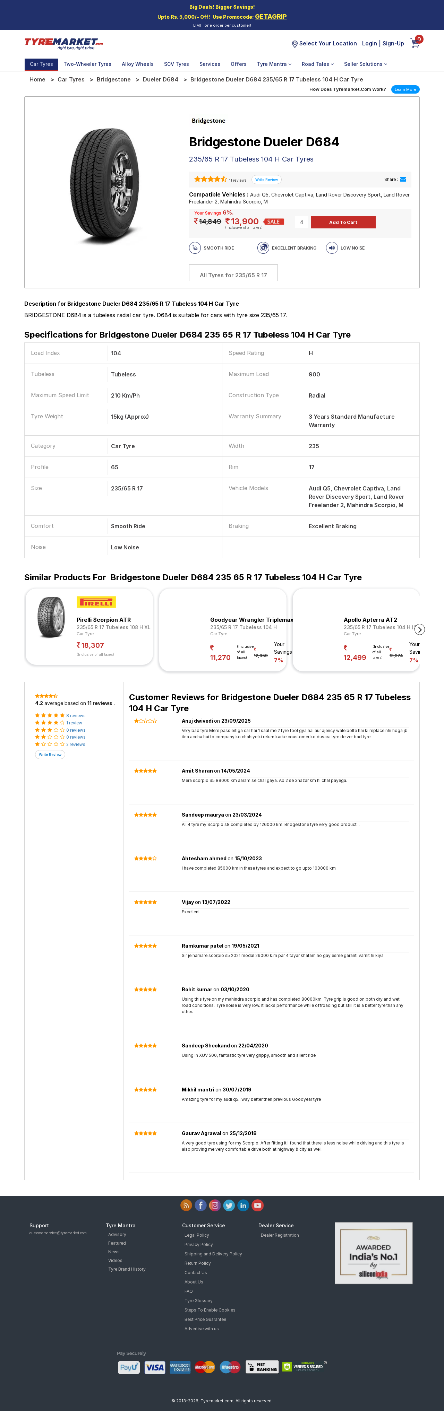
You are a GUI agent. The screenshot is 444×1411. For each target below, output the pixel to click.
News (114, 1251)
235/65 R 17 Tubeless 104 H (243, 627)
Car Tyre (85, 633)
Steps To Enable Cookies (210, 1310)
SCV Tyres (176, 64)
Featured (117, 1243)
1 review (74, 722)
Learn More (405, 89)
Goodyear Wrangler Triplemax (251, 619)
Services (209, 64)
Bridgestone (114, 79)
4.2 (39, 703)
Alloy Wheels (138, 64)
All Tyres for (233, 275)
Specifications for (187, 335)
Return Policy (198, 1263)
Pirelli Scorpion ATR (104, 619)
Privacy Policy (199, 1244)
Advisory (117, 1234)
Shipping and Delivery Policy (213, 1253)
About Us (194, 1281)
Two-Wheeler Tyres (87, 64)
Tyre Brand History (127, 1269)
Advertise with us (202, 1328)
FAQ (189, 1291)
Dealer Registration (280, 1235)
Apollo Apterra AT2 (370, 619)
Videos (115, 1260)
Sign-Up (393, 43)
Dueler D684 (160, 79)
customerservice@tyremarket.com (58, 1233)
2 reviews (75, 744)
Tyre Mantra (274, 64)
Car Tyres (41, 64)
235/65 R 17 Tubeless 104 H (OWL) (385, 627)
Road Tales (318, 64)
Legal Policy (197, 1235)
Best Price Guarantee (205, 1319)
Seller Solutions (365, 64)
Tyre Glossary (199, 1300)
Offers (239, 64)
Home (37, 79)
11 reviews (237, 180)
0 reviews (76, 730)
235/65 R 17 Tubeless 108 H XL (114, 627)
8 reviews (76, 715)
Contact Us (196, 1272)
